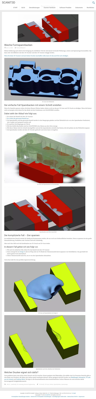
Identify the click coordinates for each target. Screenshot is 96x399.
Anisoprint (82, 377)
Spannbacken (57, 384)
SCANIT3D (8, 2)
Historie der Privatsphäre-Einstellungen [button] (41, 396)
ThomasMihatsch (20, 48)
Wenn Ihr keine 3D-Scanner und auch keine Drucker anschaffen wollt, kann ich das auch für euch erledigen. (36, 56)
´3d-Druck (41, 384)
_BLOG (8, 384)
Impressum (82, 396)
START (15, 7)
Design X (22, 252)
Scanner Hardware (49, 7)
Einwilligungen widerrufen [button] (59, 396)
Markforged (74, 377)
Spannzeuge (64, 384)
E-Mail (74, 393)
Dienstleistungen (34, 7)
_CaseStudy (13, 384)
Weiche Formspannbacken (18, 45)
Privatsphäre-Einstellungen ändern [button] (20, 396)
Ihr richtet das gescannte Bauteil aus (18, 118)
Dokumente (79, 7)
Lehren (51, 384)
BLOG (23, 7)
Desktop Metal (20, 379)
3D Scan (47, 384)
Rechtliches (90, 7)
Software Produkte (65, 7)
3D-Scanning (20, 384)
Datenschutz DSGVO (72, 396)
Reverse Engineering (29, 384)
